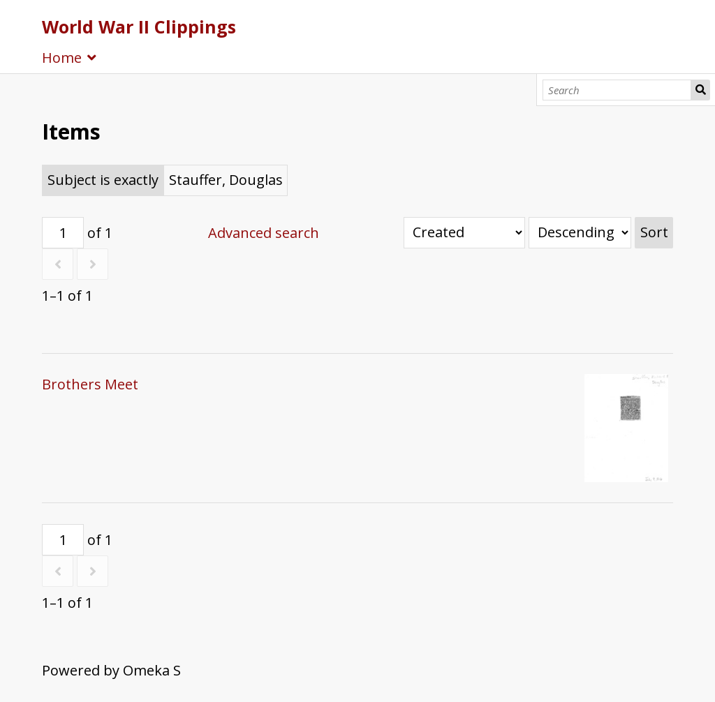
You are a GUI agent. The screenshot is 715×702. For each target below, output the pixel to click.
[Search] (617, 90)
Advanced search (263, 232)
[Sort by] (464, 232)
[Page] (63, 232)
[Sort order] (580, 232)
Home (62, 57)
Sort (654, 232)
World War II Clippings (139, 26)
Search (700, 90)
